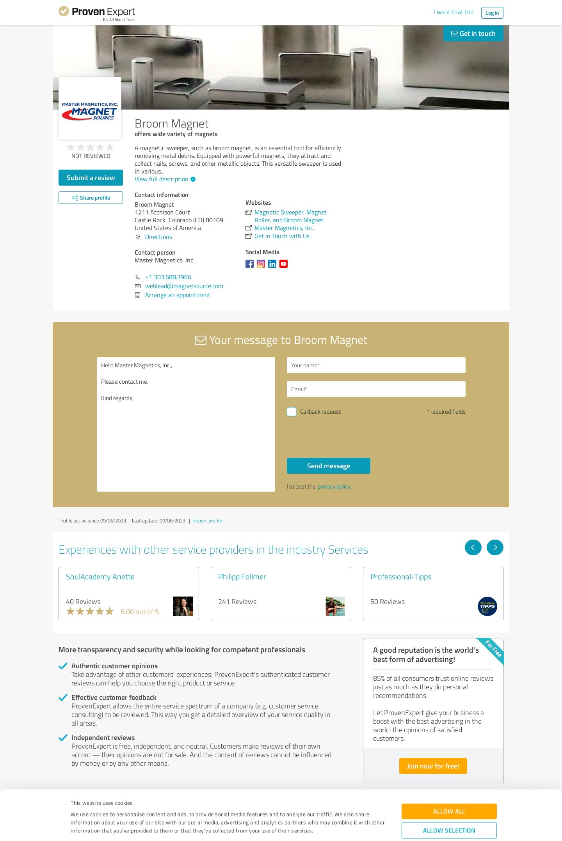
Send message (328, 465)
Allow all (449, 768)
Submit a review (91, 177)
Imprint (80, 804)
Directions (158, 236)
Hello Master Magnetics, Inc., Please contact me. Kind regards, (186, 424)
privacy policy (334, 486)
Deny (449, 811)
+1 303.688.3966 (168, 277)
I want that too (453, 11)
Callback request (320, 411)
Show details (330, 826)
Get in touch (473, 33)
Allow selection (449, 787)
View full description (164, 179)
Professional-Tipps (400, 576)
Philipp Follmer (242, 576)
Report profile (207, 520)
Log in (492, 12)
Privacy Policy (110, 804)
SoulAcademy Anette (100, 576)
